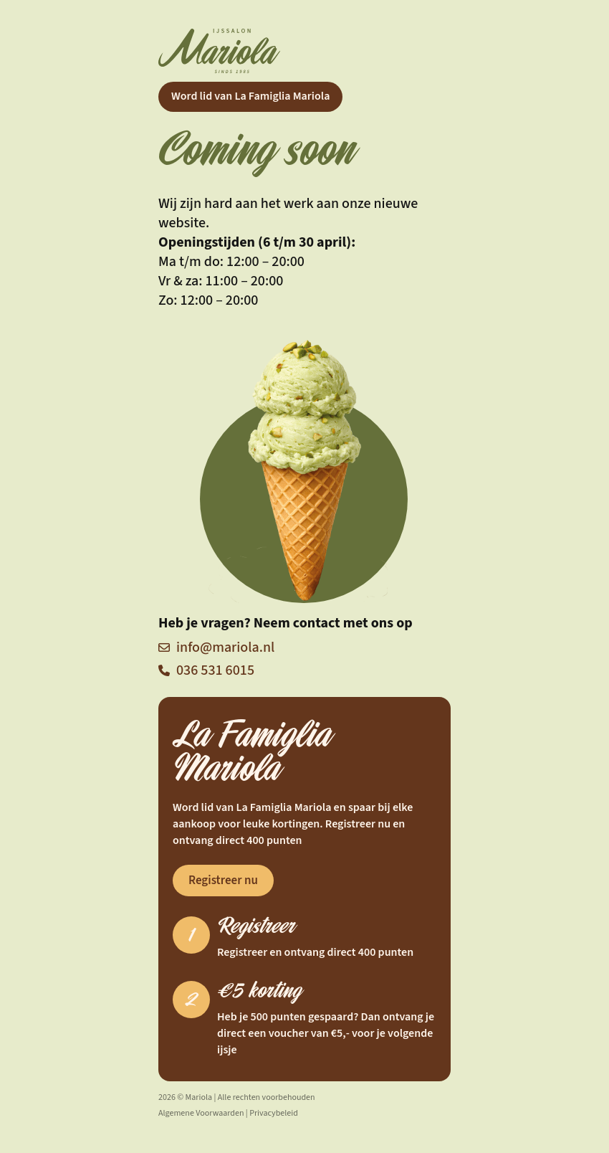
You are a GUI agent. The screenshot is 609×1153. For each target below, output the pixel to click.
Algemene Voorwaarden (201, 1113)
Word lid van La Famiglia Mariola (250, 96)
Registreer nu (223, 880)
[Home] (304, 51)
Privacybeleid (273, 1113)
